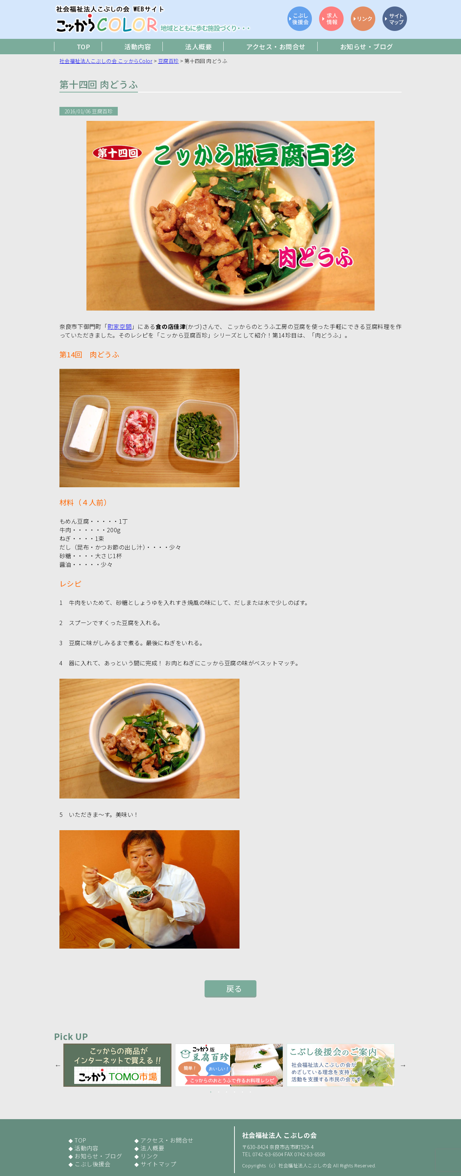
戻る (234, 988)
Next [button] (403, 1065)
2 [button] (218, 1092)
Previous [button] (58, 1065)
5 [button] (242, 1092)
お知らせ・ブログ (98, 1156)
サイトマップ (158, 1163)
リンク (149, 1156)
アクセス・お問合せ (166, 1140)
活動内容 (86, 1148)
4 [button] (234, 1092)
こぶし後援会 (92, 1163)
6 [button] (250, 1092)
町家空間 (120, 326)
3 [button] (226, 1092)
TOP (80, 1140)
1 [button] (210, 1092)
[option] (119, 1065)
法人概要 (152, 1148)
